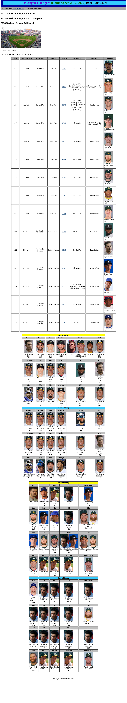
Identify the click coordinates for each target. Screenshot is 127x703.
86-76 (64, 105)
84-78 (64, 87)
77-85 (64, 69)
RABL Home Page (18, 9)
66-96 (64, 123)
